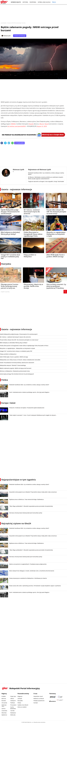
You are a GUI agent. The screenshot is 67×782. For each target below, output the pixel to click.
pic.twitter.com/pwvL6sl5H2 (16, 126)
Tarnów (12, 710)
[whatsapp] (12, 143)
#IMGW (13, 124)
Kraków (4, 696)
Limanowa (4, 710)
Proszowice (13, 705)
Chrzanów (4, 703)
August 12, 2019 (42, 126)
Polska (4, 379)
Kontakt (36, 703)
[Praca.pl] (52, 697)
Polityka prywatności (39, 700)
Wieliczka (12, 715)
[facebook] (1, 143)
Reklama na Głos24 (39, 698)
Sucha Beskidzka (13, 707)
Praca (54, 2)
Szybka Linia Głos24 (44, 2)
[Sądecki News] (60, 697)
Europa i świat (8, 403)
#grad (47, 124)
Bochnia (4, 698)
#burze (41, 124)
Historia (25, 2)
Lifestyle (20, 698)
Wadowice (13, 713)
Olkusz (12, 698)
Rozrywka (33, 2)
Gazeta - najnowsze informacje (16, 189)
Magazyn (20, 696)
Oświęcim (13, 700)
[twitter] (5, 143)
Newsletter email (38, 696)
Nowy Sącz (13, 696)
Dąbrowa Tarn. (4, 705)
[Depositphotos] (52, 701)
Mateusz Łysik (7, 35)
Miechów (4, 713)
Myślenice (4, 715)
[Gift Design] (60, 701)
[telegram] (9, 143)
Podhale (12, 703)
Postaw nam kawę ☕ (19, 35)
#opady (31, 124)
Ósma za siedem (22, 707)
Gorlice (3, 708)
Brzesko (4, 700)
